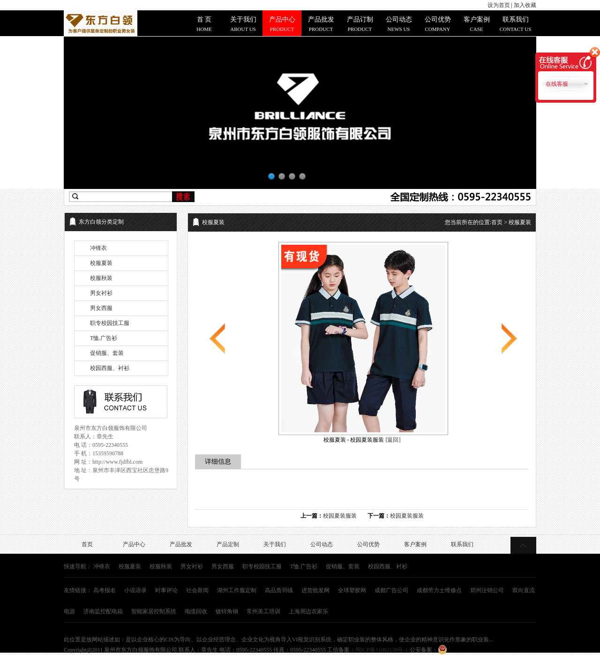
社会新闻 (197, 590)
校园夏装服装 (340, 515)
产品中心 (134, 544)
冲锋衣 (98, 248)
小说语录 (135, 590)
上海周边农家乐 (308, 611)
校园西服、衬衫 (109, 368)
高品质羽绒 (279, 590)
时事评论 (166, 590)
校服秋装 (101, 278)
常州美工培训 (263, 611)
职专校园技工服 (109, 323)
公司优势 (368, 544)
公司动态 (321, 544)
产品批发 (181, 544)
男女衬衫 (101, 293)
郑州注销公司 (487, 590)
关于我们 (274, 544)
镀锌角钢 (227, 611)
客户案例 (415, 544)
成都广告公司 (391, 590)
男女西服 (101, 308)
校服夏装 (101, 263)
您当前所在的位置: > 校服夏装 (488, 222)
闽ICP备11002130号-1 (381, 650)
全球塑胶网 (352, 590)
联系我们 (462, 544)
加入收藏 (525, 5)
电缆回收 (196, 611)
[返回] (393, 440)
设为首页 (499, 5)
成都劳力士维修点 (439, 590)
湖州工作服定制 (236, 590)
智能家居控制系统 (153, 611)
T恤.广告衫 (103, 338)
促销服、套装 (107, 353)
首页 (496, 222)
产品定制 (228, 544)
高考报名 (104, 590)
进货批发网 (315, 590)
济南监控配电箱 (103, 611)
